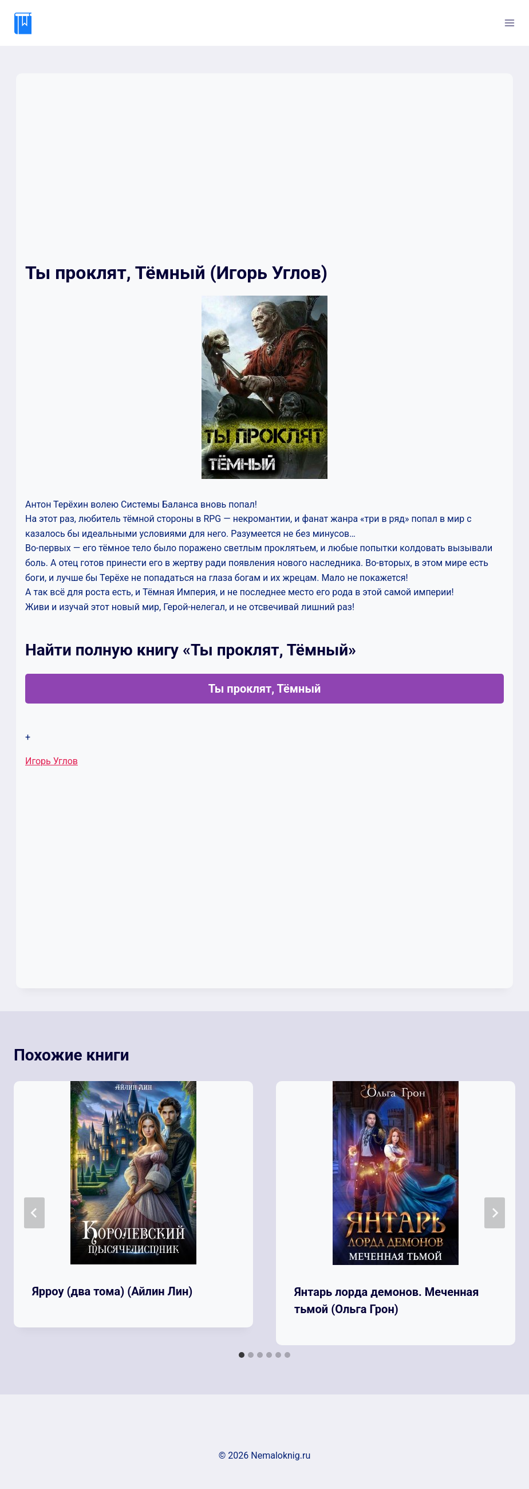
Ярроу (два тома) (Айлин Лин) (112, 1291)
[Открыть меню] (509, 23)
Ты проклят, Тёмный (264, 689)
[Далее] (494, 1212)
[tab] (241, 1355)
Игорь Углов (51, 761)
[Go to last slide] (34, 1212)
